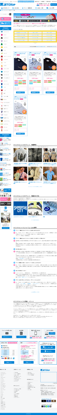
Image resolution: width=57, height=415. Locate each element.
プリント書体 (22, 283)
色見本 (15, 392)
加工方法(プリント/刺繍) (17, 388)
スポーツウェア (3, 377)
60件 (53, 46)
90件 (55, 46)
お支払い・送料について (22, 277)
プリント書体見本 (16, 393)
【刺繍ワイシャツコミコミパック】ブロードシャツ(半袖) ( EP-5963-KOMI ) (20, 53)
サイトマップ (16, 381)
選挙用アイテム (3, 403)
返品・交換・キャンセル (17, 376)
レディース (2, 388)
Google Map (55, 383)
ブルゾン (2, 382)
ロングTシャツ (3, 384)
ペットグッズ (3, 409)
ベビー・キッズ (3, 389)
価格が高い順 (43, 46)
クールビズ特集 (3, 404)
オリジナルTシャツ (3, 373)
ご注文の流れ (21, 258)
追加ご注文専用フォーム (31, 373)
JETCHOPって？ (30, 382)
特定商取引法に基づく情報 (31, 387)
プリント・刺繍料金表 (17, 373)
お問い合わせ (29, 372)
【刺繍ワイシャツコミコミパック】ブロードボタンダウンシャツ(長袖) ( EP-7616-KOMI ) (20, 97)
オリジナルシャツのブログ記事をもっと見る (35, 186)
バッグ (2, 393)
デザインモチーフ (36, 283)
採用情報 (29, 388)
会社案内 (29, 383)
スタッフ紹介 (29, 389)
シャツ (2, 376)
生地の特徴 (15, 391)
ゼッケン (2, 399)
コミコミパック (3, 372)
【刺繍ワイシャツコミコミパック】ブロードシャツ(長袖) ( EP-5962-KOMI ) (35, 53)
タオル (2, 400)
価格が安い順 (38, 46)
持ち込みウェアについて (17, 378)
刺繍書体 (29, 283)
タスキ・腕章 (3, 398)
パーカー (2, 378)
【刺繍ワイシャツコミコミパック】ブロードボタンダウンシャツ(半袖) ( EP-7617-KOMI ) (50, 53)
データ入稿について (17, 377)
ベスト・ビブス (3, 387)
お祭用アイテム (3, 405)
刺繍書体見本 (16, 396)
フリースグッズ (3, 383)
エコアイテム (3, 408)
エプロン (2, 394)
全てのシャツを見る (53, 29)
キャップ (2, 392)
